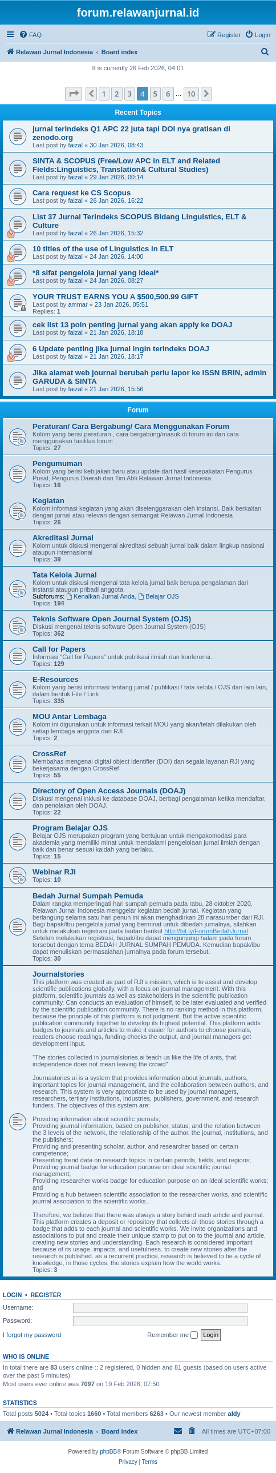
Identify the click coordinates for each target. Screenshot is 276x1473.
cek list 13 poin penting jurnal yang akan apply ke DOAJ (132, 324)
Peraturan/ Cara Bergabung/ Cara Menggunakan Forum (131, 426)
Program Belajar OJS (70, 828)
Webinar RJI (54, 872)
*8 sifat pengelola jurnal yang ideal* (96, 272)
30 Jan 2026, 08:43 (116, 145)
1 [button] (104, 94)
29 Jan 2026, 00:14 (116, 177)
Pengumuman (57, 463)
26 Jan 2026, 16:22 (116, 200)
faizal (75, 145)
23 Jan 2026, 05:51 (121, 304)
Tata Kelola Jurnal (65, 575)
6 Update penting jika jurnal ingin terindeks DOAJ (121, 348)
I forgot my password (32, 1334)
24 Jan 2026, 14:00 (116, 256)
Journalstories (58, 974)
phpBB (108, 1451)
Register (46, 1294)
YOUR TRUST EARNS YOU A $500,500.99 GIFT (115, 296)
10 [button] (191, 94)
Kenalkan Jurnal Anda (100, 596)
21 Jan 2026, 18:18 (116, 332)
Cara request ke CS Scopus (82, 192)
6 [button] (168, 94)
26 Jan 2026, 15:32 (116, 233)
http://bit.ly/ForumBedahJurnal (206, 931)
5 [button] (155, 94)
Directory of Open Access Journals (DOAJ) (109, 790)
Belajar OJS (158, 596)
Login (12, 1294)
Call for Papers (59, 649)
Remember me (172, 1335)
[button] (73, 94)
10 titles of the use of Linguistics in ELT (103, 248)
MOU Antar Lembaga (70, 716)
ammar (77, 304)
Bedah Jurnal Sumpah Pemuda (88, 896)
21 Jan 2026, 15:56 (116, 389)
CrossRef (49, 753)
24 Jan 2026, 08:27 (116, 280)
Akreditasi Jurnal (63, 537)
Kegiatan (48, 500)
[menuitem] (30, 35)
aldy (234, 1413)
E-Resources (56, 679)
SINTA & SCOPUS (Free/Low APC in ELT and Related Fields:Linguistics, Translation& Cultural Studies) (126, 165)
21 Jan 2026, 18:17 (116, 356)
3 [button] (130, 94)
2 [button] (117, 94)
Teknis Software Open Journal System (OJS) (112, 619)
